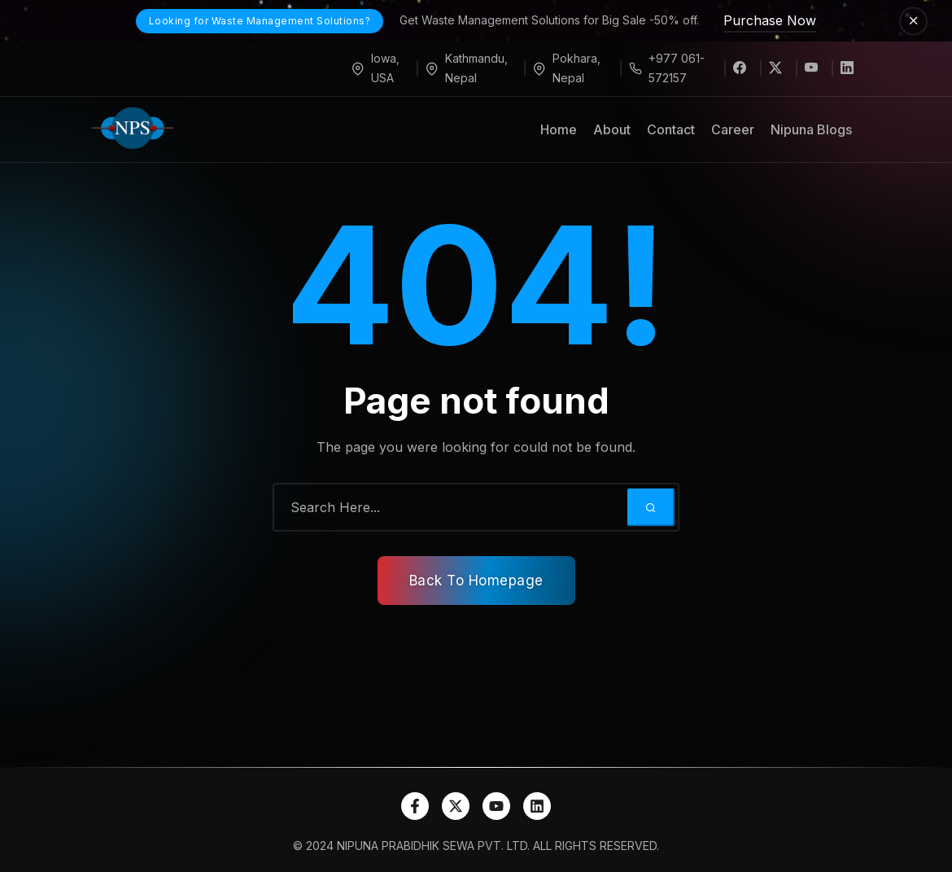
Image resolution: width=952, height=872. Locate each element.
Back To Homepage (476, 580)
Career (732, 129)
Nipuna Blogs (811, 129)
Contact (671, 129)
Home (558, 129)
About (612, 129)
